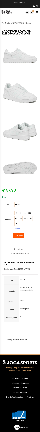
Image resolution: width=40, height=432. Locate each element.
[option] (17, 204)
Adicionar (19, 235)
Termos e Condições (20, 378)
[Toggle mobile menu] (37, 12)
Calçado (9, 22)
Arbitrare (30, 397)
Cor (7, 204)
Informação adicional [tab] (20, 253)
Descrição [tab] (18, 249)
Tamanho (8, 219)
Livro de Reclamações (14, 397)
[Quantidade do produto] (6, 235)
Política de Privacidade (20, 383)
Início (3, 22)
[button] (20, 340)
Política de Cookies (20, 392)
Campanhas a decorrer (17, 340)
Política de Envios (20, 388)
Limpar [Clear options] (17, 228)
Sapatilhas (16, 22)
